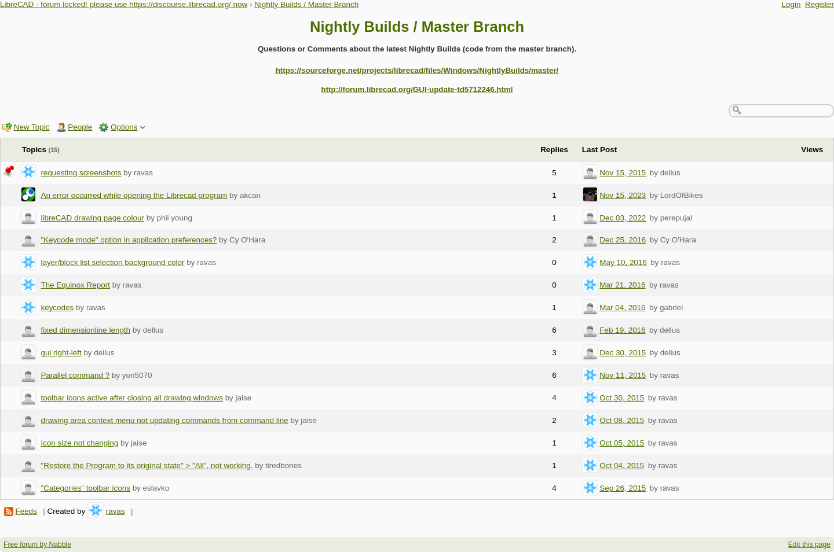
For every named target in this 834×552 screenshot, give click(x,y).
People (80, 127)
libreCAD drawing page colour (92, 218)
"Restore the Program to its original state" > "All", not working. (147, 465)
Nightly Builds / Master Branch (306, 4)
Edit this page (809, 544)
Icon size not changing (79, 443)
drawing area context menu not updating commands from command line (164, 420)
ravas (115, 511)
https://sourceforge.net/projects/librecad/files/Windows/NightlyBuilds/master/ (417, 70)
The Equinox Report (75, 285)
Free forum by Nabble (37, 544)
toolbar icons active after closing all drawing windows (131, 397)
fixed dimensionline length (85, 330)
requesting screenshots (81, 172)
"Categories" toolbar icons (85, 488)
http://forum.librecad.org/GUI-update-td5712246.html (417, 89)
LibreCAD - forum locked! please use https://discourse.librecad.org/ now (123, 4)
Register (819, 4)
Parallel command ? (75, 375)
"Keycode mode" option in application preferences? (129, 239)
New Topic (32, 127)
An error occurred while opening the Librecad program (134, 195)
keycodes (57, 307)
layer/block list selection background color (112, 262)
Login (791, 4)
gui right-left (61, 352)
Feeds (25, 511)
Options (124, 127)
